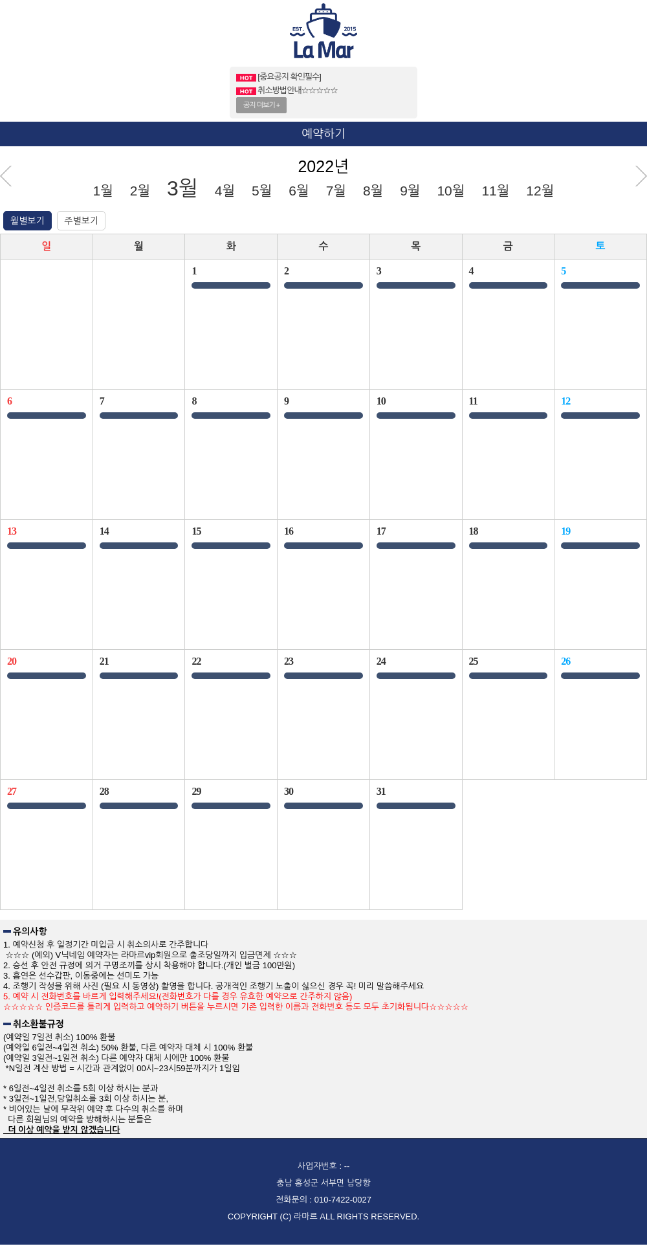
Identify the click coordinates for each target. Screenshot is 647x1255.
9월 (410, 190)
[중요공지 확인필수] (278, 77)
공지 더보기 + (261, 105)
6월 (299, 190)
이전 (6, 176)
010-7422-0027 (342, 1200)
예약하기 (323, 134)
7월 (336, 190)
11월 (495, 190)
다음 (641, 176)
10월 (451, 190)
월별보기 (27, 221)
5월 (262, 190)
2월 (140, 190)
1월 (103, 190)
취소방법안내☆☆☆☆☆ (287, 90)
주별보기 (81, 221)
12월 (540, 190)
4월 (225, 190)
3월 (182, 188)
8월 (373, 190)
